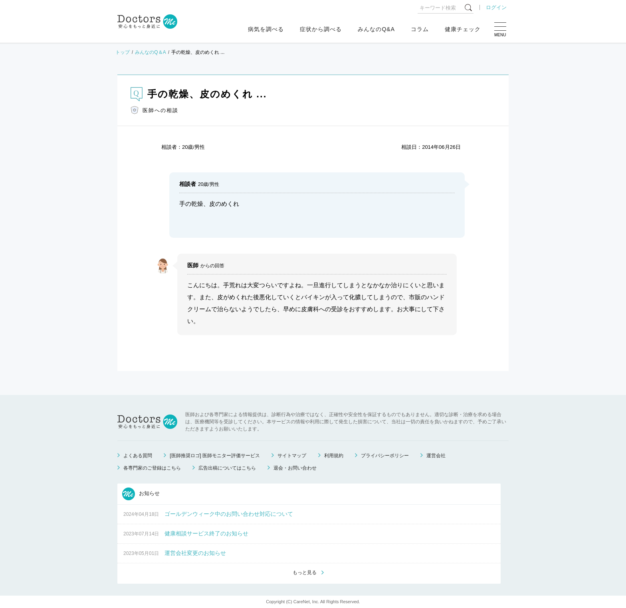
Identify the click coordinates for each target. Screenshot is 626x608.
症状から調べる (321, 29)
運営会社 (436, 455)
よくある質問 (137, 455)
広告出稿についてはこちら (227, 468)
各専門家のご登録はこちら (152, 468)
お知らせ (141, 494)
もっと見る (305, 572)
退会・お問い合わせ (295, 468)
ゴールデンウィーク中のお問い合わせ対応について (228, 514)
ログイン (496, 7)
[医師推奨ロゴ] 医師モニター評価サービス (215, 455)
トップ (122, 52)
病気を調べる (266, 29)
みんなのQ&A (376, 29)
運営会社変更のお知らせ (195, 553)
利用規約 (333, 455)
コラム (420, 29)
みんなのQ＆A (150, 52)
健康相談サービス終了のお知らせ (206, 533)
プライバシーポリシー (385, 455)
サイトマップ (291, 455)
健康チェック (463, 29)
